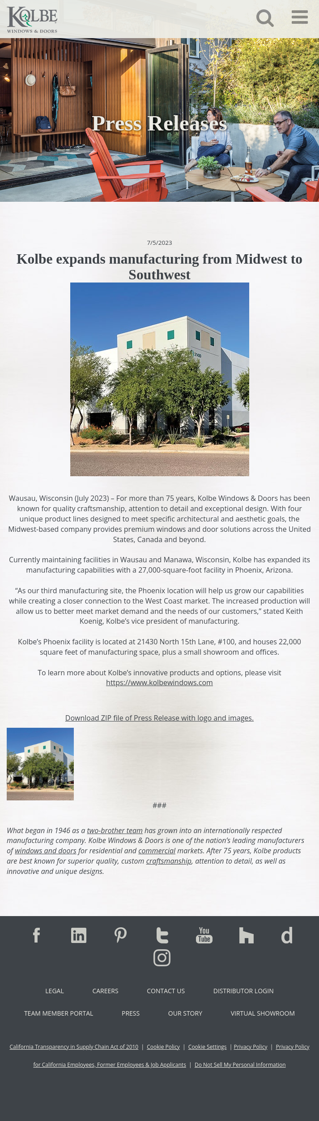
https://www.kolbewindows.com (159, 682)
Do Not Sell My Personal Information (240, 1065)
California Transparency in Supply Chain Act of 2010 (74, 1047)
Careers (105, 990)
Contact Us (166, 990)
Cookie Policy (163, 1047)
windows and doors (46, 851)
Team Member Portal (58, 1013)
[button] (258, 17)
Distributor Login (243, 990)
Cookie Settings (207, 1047)
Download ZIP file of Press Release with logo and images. (159, 718)
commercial (156, 851)
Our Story (185, 1013)
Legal (54, 990)
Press (131, 1013)
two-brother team (114, 830)
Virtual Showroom (263, 1013)
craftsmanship (168, 861)
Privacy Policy (250, 1047)
